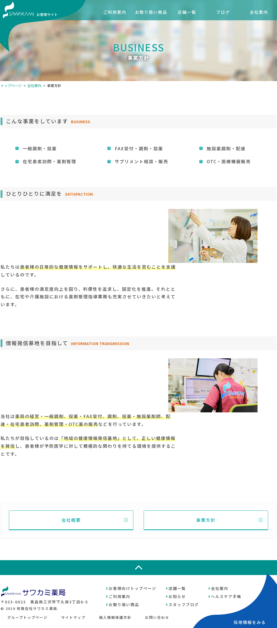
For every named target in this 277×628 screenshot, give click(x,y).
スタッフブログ (184, 604)
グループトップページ (27, 617)
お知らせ (177, 596)
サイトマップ (73, 617)
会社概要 (71, 520)
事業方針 (206, 520)
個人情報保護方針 (115, 617)
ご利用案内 (114, 12)
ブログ (223, 12)
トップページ (11, 85)
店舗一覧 (187, 12)
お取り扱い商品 (151, 12)
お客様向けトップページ (132, 588)
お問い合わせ (157, 617)
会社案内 (259, 12)
